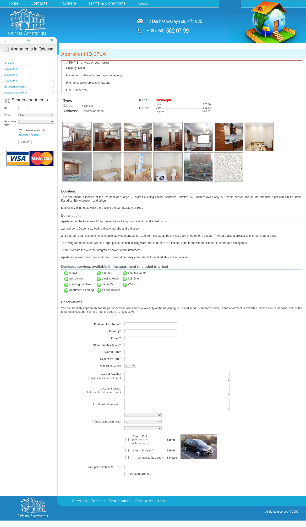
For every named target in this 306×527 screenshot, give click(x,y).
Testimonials (120, 507)
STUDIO (9, 62)
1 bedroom (10, 68)
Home (13, 3)
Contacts (39, 3)
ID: (6, 108)
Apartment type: (10, 123)
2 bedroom (10, 74)
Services (79, 507)
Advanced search (28, 134)
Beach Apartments (15, 86)
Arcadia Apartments (15, 92)
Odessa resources (150, 507)
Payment (68, 3)
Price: (7, 114)
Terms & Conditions (107, 3)
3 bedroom (10, 80)
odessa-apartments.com (29, 20)
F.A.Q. (144, 3)
